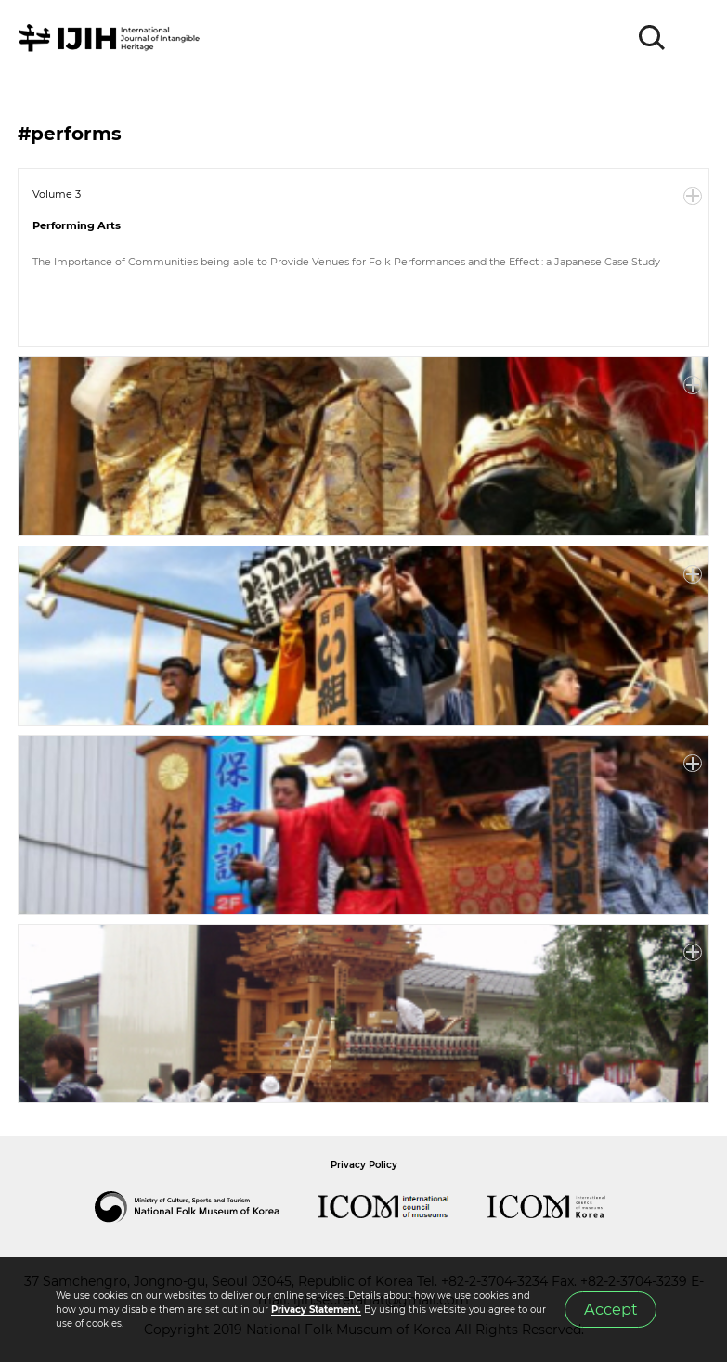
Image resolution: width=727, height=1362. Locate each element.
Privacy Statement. (316, 1310)
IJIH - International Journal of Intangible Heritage (112, 38)
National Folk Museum (206, 1207)
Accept (611, 1309)
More (692, 196)
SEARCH (653, 38)
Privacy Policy (364, 1165)
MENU (694, 38)
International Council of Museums (402, 1207)
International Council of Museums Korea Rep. (565, 1207)
